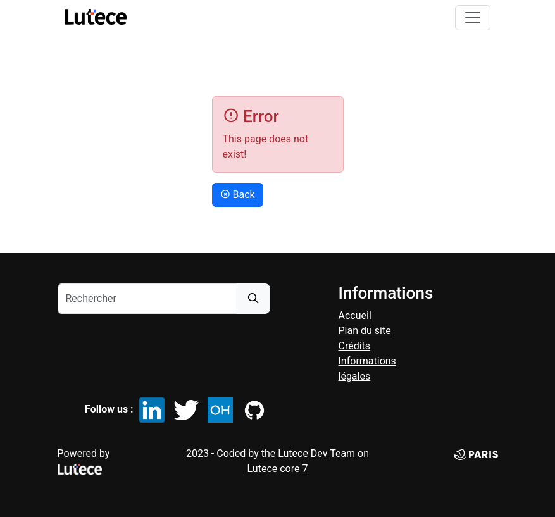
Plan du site (365, 331)
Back (237, 195)
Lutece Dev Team (316, 453)
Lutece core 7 (277, 469)
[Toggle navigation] (472, 17)
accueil (355, 315)
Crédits (355, 346)
